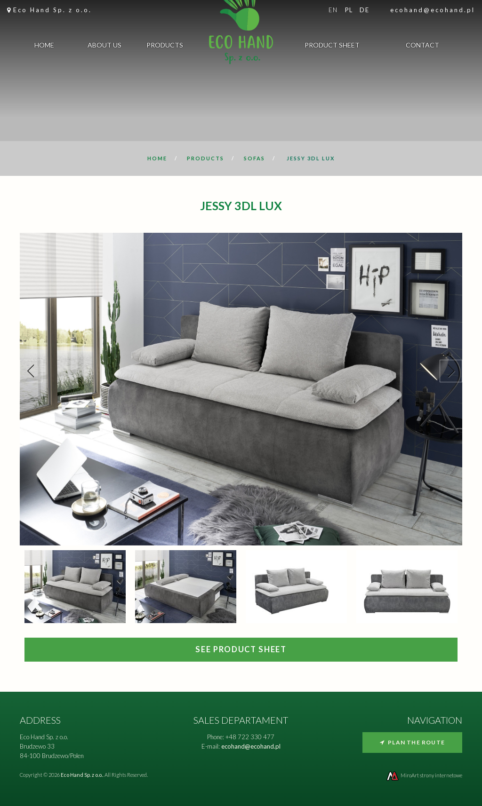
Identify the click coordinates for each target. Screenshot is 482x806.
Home (44, 47)
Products (164, 47)
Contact (422, 47)
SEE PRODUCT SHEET (240, 649)
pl (349, 10)
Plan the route (412, 742)
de (364, 10)
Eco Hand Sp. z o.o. (52, 10)
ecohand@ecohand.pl (432, 10)
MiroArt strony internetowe (424, 775)
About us (104, 47)
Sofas (254, 158)
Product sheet (332, 47)
